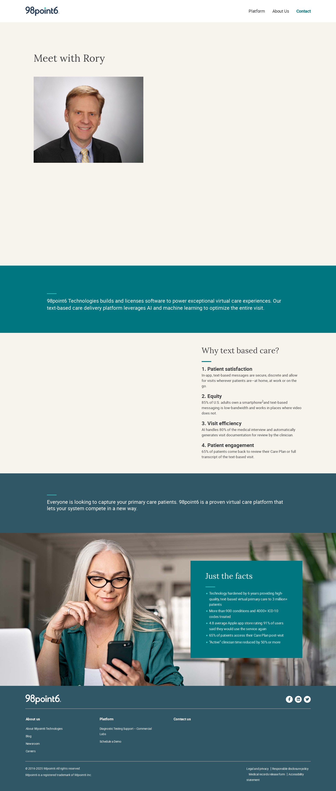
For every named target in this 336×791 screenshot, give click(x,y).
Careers (31, 751)
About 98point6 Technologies (44, 729)
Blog (29, 736)
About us (33, 718)
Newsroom (33, 744)
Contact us (182, 718)
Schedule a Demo (110, 741)
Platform (257, 11)
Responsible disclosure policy (290, 769)
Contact (303, 11)
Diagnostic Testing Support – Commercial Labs (126, 731)
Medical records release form (267, 774)
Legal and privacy (257, 769)
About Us (280, 11)
